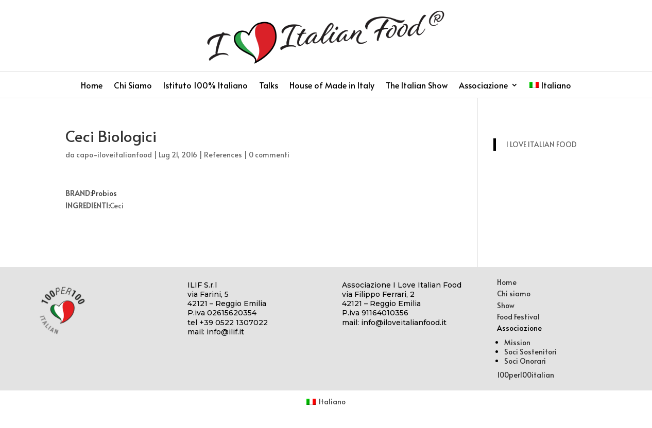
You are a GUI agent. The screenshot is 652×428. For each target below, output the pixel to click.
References (223, 154)
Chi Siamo (133, 86)
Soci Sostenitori (530, 351)
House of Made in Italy (331, 86)
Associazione (483, 86)
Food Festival (518, 317)
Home (91, 86)
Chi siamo (513, 293)
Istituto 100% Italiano (205, 86)
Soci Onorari (525, 361)
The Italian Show (417, 86)
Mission (517, 342)
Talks (268, 86)
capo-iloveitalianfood (114, 154)
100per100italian (525, 375)
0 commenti (269, 154)
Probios (104, 193)
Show (505, 305)
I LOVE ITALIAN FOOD (541, 144)
